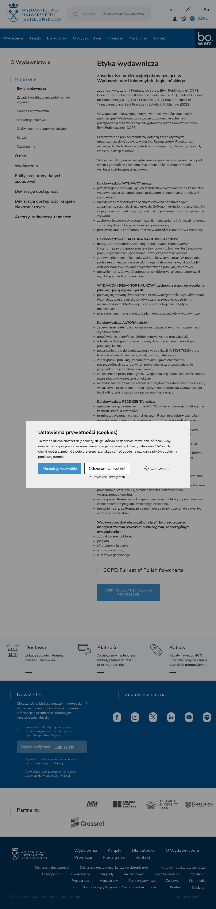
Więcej (55, 735)
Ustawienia (159, 468)
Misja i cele (25, 79)
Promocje (114, 38)
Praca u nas (137, 38)
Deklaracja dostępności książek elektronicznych (45, 204)
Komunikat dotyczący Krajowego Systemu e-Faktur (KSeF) (116, 887)
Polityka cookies (167, 874)
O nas (20, 156)
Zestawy (172, 880)
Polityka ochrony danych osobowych (38, 178)
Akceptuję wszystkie (59, 468)
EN (170, 10)
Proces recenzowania (33, 111)
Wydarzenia (13, 38)
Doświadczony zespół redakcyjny (42, 128)
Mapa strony (109, 880)
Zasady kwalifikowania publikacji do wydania (43, 99)
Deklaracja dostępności (37, 191)
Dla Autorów (80, 874)
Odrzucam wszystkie (107, 468)
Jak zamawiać (134, 874)
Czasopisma (26, 146)
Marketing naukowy (31, 120)
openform (198, 896)
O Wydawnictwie (87, 38)
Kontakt (159, 38)
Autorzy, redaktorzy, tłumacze (43, 217)
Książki (35, 38)
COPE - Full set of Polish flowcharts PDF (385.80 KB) (129, 593)
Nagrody (107, 874)
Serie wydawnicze (141, 880)
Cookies (198, 887)
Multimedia (197, 880)
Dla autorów (57, 38)
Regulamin (197, 874)
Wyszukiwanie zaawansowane (123, 14)
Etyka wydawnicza (31, 88)
